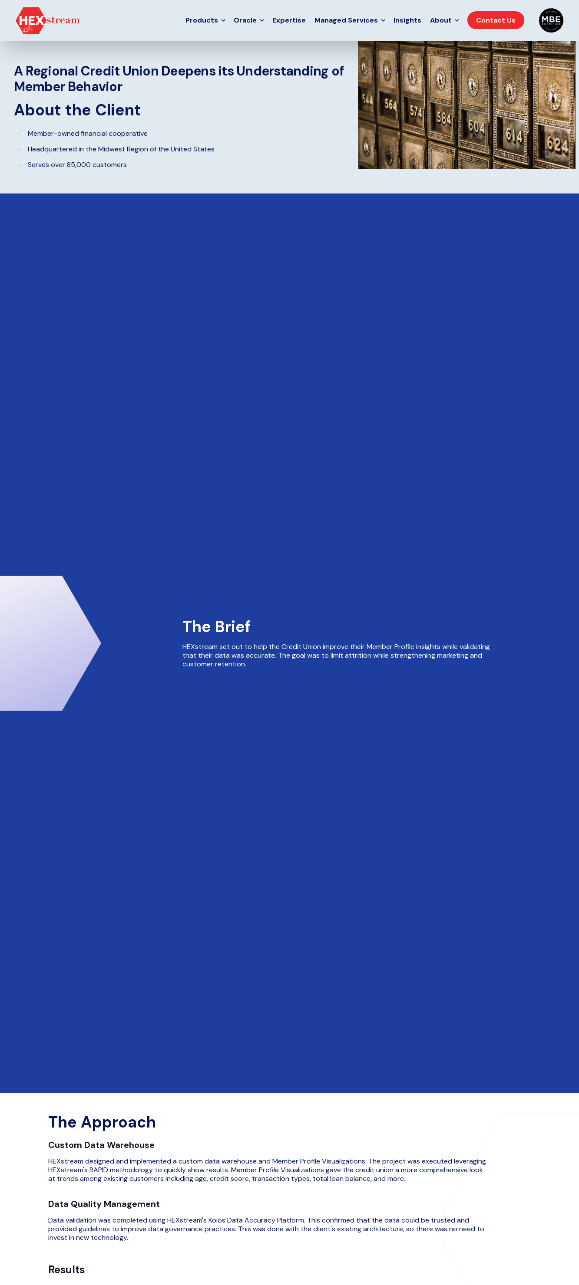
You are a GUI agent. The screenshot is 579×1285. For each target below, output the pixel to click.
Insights (407, 20)
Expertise (289, 20)
